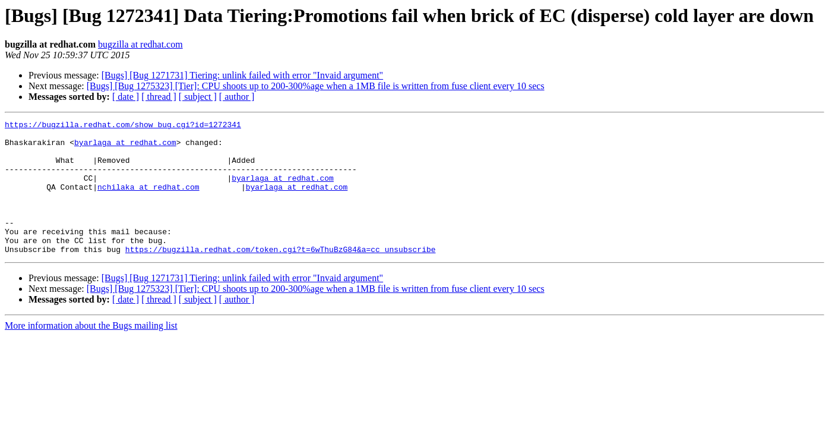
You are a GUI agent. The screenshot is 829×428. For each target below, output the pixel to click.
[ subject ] (198, 97)
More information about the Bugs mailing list (91, 352)
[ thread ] (158, 97)
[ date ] (125, 97)
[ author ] (237, 97)
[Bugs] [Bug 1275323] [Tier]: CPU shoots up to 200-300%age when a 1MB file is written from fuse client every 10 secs (316, 86)
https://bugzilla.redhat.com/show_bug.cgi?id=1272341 (123, 126)
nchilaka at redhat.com (148, 201)
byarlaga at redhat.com (125, 147)
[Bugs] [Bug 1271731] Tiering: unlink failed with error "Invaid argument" (242, 75)
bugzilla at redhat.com (140, 44)
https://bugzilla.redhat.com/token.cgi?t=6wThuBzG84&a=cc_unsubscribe (280, 275)
